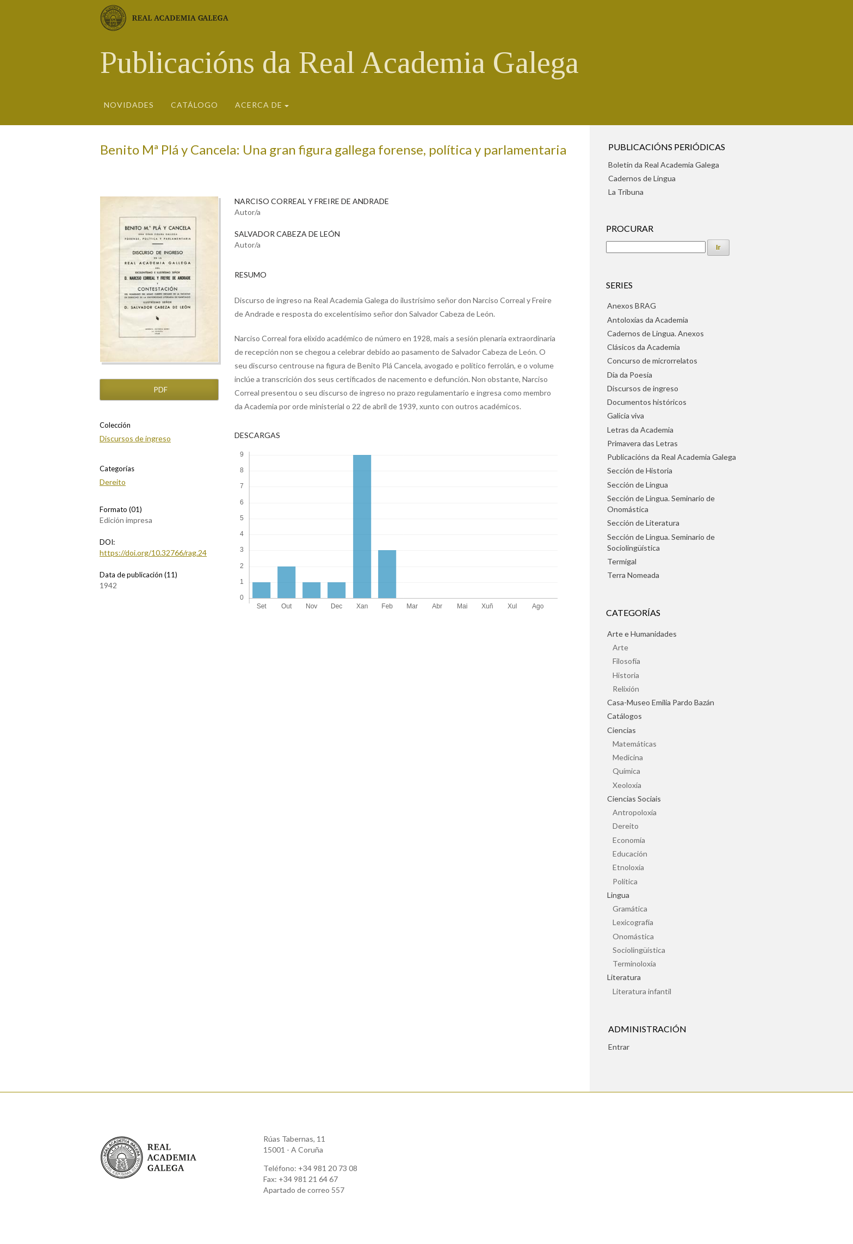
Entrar (618, 1046)
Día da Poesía (629, 374)
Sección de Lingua (637, 484)
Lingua (618, 895)
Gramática (630, 908)
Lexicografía (633, 922)
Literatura (624, 977)
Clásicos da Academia (643, 347)
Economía (629, 840)
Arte (620, 647)
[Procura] (656, 247)
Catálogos (624, 715)
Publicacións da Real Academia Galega (339, 62)
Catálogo (194, 104)
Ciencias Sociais (634, 798)
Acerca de (258, 104)
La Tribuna (626, 191)
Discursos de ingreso (135, 438)
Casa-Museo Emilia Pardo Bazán (660, 702)
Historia (626, 675)
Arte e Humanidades (642, 633)
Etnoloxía (628, 867)
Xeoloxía (627, 785)
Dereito (113, 481)
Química (626, 770)
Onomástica (633, 936)
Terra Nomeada (633, 575)
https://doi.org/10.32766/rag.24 (153, 552)
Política (625, 881)
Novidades (129, 104)
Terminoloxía (634, 963)
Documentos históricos (647, 402)
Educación (630, 853)
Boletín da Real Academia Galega (663, 164)
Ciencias (621, 730)
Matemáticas (635, 743)
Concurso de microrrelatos (652, 360)
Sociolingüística (639, 949)
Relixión (626, 688)
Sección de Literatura (643, 522)
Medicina (628, 757)
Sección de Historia (639, 470)
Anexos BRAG (631, 305)
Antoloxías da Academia (647, 319)
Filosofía (626, 661)
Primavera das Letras (642, 443)
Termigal (621, 561)
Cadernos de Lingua (642, 178)
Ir (718, 247)
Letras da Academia (640, 429)
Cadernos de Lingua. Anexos (655, 333)
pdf (160, 389)
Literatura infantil (642, 991)
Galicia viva (625, 415)
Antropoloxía (635, 812)
